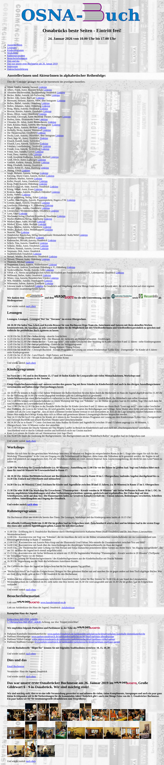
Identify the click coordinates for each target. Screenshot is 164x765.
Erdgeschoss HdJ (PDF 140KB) (22, 619)
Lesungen (11, 47)
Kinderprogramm (15, 50)
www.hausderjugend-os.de (53, 602)
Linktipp (43, 87)
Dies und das (13, 61)
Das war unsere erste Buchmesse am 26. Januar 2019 (32, 63)
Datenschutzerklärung (17, 69)
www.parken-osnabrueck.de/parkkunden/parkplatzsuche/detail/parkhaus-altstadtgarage (73, 636)
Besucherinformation (17, 58)
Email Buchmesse (15, 666)
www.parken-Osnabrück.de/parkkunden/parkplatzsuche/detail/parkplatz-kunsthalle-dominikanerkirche (96, 634)
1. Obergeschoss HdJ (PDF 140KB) (24, 622)
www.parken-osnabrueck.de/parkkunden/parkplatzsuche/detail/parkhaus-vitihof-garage (73, 639)
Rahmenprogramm (16, 55)
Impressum (12, 66)
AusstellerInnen (14, 45)
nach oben (31, 306)
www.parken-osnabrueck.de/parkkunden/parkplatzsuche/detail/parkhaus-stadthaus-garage (77, 642)
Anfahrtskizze (68, 607)
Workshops (12, 53)
